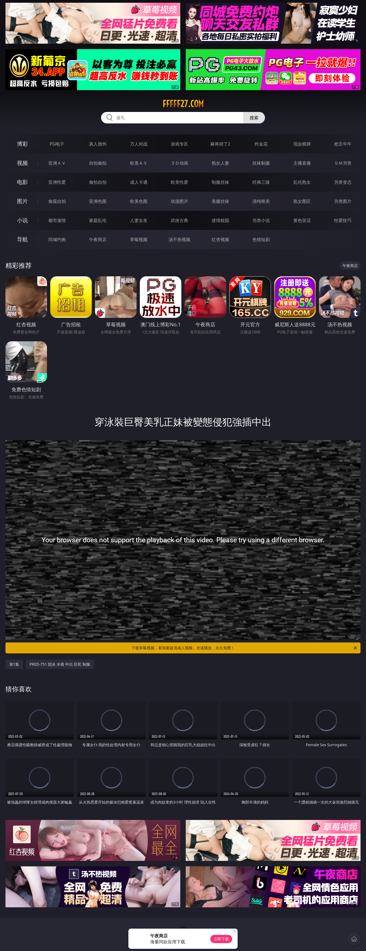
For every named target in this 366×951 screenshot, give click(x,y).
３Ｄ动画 (179, 163)
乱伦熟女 (302, 182)
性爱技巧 (343, 220)
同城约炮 (57, 239)
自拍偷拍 (98, 163)
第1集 (14, 664)
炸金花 (261, 144)
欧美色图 (138, 201)
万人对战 (138, 144)
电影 (22, 182)
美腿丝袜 (220, 201)
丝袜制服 (261, 163)
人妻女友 (138, 220)
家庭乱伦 (98, 220)
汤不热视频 (179, 239)
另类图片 (343, 201)
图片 (22, 201)
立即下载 (221, 938)
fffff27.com (183, 103)
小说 (22, 220)
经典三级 (261, 182)
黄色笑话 (302, 220)
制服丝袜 (220, 182)
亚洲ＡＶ (57, 163)
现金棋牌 (302, 144)
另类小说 (261, 220)
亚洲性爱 (57, 182)
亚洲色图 (98, 201)
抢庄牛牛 (343, 144)
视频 (22, 163)
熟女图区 (302, 201)
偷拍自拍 (98, 182)
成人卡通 (138, 182)
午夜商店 (98, 239)
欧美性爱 (179, 182)
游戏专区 (179, 144)
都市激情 (57, 220)
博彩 (22, 143)
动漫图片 (179, 201)
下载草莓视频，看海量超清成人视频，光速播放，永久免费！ (244, 648)
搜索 (254, 118)
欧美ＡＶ (138, 163)
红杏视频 (220, 239)
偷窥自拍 (57, 201)
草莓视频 (138, 239)
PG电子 (57, 144)
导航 (22, 239)
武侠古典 (179, 220)
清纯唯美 (261, 201)
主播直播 (302, 163)
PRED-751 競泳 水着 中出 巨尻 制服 (59, 664)
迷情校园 (220, 220)
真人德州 (98, 144)
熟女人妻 (220, 163)
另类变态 (343, 182)
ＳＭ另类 (343, 163)
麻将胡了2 (220, 144)
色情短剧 (261, 239)
